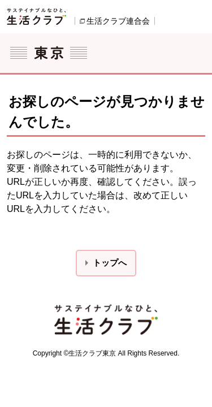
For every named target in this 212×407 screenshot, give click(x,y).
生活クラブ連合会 (118, 21)
